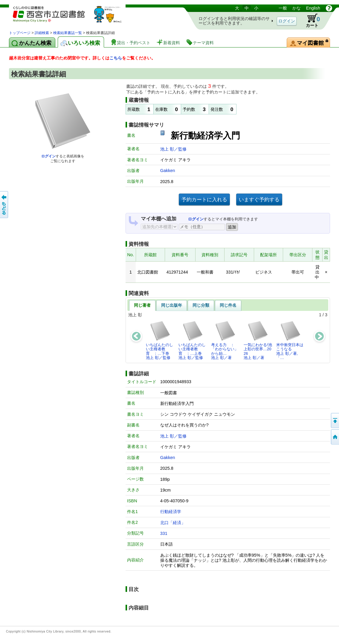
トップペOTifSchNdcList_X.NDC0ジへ (334, 436)
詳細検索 (42, 33)
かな (296, 8)
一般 (283, 8)
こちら (115, 58)
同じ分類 (201, 305)
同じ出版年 (171, 305)
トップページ (19, 33)
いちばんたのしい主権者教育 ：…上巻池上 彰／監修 (192, 340)
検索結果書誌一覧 (67, 33)
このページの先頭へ (334, 420)
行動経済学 (170, 511)
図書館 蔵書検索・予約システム (71, 17)
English (313, 8)
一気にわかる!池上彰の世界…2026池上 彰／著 (258, 340)
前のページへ (4, 204)
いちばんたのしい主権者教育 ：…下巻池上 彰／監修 (159, 340)
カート (310, 20)
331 (163, 533)
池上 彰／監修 (173, 149)
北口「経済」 (172, 522)
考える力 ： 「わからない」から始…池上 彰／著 (224, 340)
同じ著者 (142, 305)
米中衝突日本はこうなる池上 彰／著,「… (289, 340)
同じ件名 (228, 305)
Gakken (167, 170)
